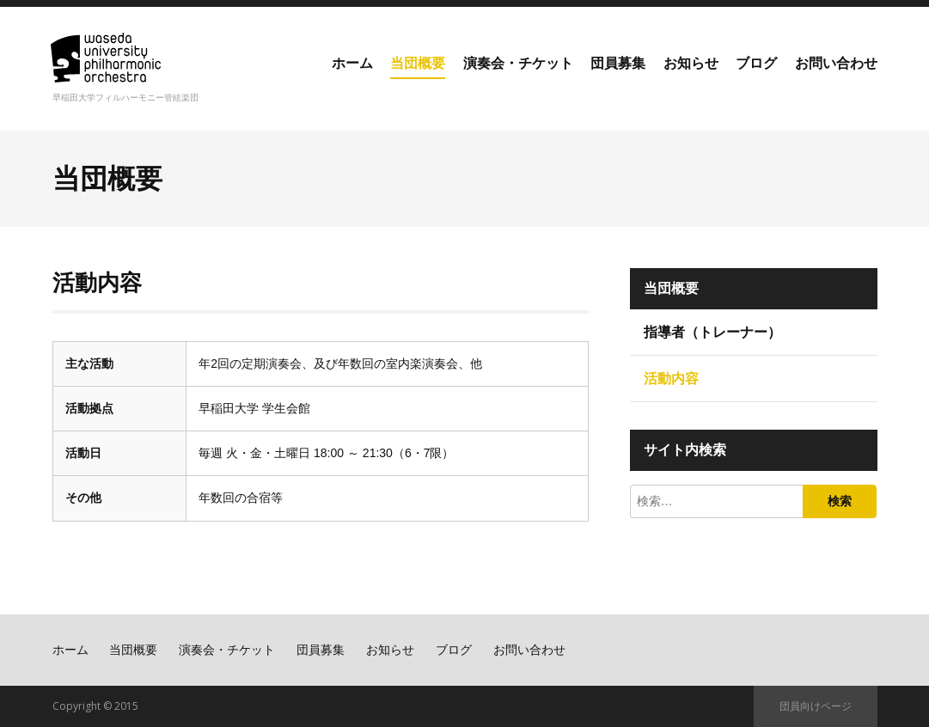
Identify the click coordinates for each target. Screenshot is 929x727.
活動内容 (671, 378)
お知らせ (690, 63)
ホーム (352, 63)
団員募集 (617, 63)
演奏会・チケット (518, 63)
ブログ (756, 63)
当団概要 (417, 63)
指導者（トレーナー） (712, 332)
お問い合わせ (836, 63)
